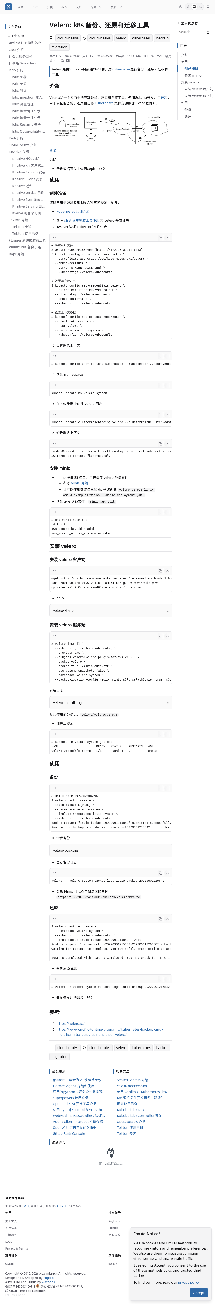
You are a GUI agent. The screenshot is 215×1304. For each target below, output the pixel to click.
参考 (52, 150)
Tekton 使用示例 (25, 233)
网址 (69, 61)
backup (162, 38)
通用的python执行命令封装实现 (78, 1091)
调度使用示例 (127, 1103)
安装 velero (190, 82)
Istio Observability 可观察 (29, 131)
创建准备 (191, 68)
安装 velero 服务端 (198, 95)
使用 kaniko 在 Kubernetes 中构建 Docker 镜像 (144, 1091)
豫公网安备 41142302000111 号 (60, 1286)
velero (121, 38)
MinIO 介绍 (79, 483)
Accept (199, 1292)
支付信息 (11, 1228)
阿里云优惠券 (187, 23)
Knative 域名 (22, 185)
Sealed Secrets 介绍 (132, 1080)
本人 (27, 1206)
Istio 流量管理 (23, 104)
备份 (187, 109)
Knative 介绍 (19, 151)
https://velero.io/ (70, 1023)
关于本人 (11, 1221)
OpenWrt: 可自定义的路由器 (75, 1127)
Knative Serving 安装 (28, 172)
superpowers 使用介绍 (70, 1097)
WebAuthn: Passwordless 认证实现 (80, 1115)
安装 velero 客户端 (198, 89)
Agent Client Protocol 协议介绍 (78, 1121)
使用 (184, 61)
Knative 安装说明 (25, 158)
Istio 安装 (19, 83)
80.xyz (112, 1264)
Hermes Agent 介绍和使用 (73, 1085)
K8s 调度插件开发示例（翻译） (140, 1097)
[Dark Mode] (200, 7)
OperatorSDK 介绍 (131, 1121)
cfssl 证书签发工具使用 (81, 220)
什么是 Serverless (22, 63)
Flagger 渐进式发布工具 (27, 240)
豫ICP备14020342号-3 (20, 1286)
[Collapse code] (167, 238)
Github (113, 1228)
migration (59, 47)
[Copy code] (161, 238)
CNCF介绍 (16, 49)
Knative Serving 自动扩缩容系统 (29, 206)
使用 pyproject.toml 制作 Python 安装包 (80, 1109)
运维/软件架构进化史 (25, 42)
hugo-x (48, 1278)
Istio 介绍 (16, 70)
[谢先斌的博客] (8, 6)
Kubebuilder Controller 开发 (139, 1115)
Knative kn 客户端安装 (29, 165)
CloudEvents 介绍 (23, 145)
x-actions (48, 1282)
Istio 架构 (19, 77)
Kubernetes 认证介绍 (73, 211)
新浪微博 (114, 1235)
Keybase (114, 1221)
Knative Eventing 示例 (29, 199)
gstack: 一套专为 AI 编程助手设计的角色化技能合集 (80, 1080)
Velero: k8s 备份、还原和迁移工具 (27, 247)
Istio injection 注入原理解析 (29, 97)
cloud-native (68, 38)
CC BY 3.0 (62, 1206)
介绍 (184, 55)
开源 (164, 97)
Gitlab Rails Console (69, 1133)
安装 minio (193, 75)
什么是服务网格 (21, 56)
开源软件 (11, 1235)
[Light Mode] (188, 7)
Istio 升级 (19, 90)
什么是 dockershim (132, 1085)
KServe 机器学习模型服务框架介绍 (29, 213)
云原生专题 (15, 36)
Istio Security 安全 (26, 124)
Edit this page (15, 1295)
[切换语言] (180, 7)
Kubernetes (121, 69)
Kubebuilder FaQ (130, 1109)
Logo (9, 1242)
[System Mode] (194, 7)
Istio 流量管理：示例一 (29, 111)
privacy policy (188, 1282)
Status (9, 1264)
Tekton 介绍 (18, 220)
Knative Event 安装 (27, 179)
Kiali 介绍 (16, 138)
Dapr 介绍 (16, 254)
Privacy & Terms (16, 1248)
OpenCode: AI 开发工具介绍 (74, 1103)
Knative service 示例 (28, 192)
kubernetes (141, 38)
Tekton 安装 (22, 226)
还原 (187, 116)
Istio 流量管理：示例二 (29, 117)
